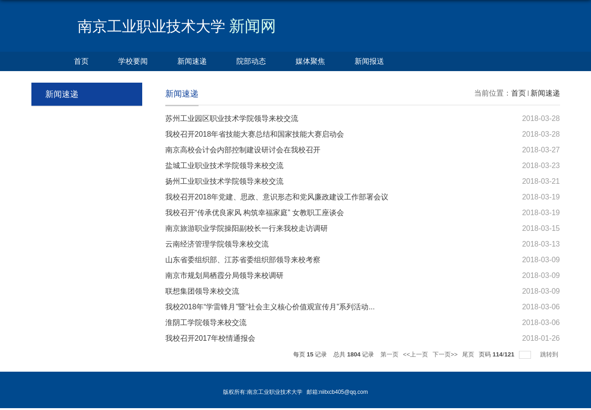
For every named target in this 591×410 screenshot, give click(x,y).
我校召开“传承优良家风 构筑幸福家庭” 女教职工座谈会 (254, 213)
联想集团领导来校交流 (202, 291)
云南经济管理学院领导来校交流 (217, 244)
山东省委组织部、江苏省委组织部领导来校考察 (242, 260)
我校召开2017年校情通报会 (210, 338)
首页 (81, 61)
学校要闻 (133, 61)
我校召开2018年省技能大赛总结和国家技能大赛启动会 (254, 134)
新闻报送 (369, 61)
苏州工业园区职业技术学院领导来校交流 (231, 118)
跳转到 (550, 354)
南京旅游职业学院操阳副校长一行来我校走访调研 (246, 228)
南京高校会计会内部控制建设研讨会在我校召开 (242, 150)
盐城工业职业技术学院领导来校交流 (224, 165)
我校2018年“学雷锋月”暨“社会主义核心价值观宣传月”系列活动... (270, 307)
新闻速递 (192, 61)
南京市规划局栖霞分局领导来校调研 (224, 275)
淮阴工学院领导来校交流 (206, 322)
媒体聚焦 (310, 61)
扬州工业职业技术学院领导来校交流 (224, 181)
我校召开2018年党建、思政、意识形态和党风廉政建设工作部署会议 (277, 197)
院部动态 (251, 61)
